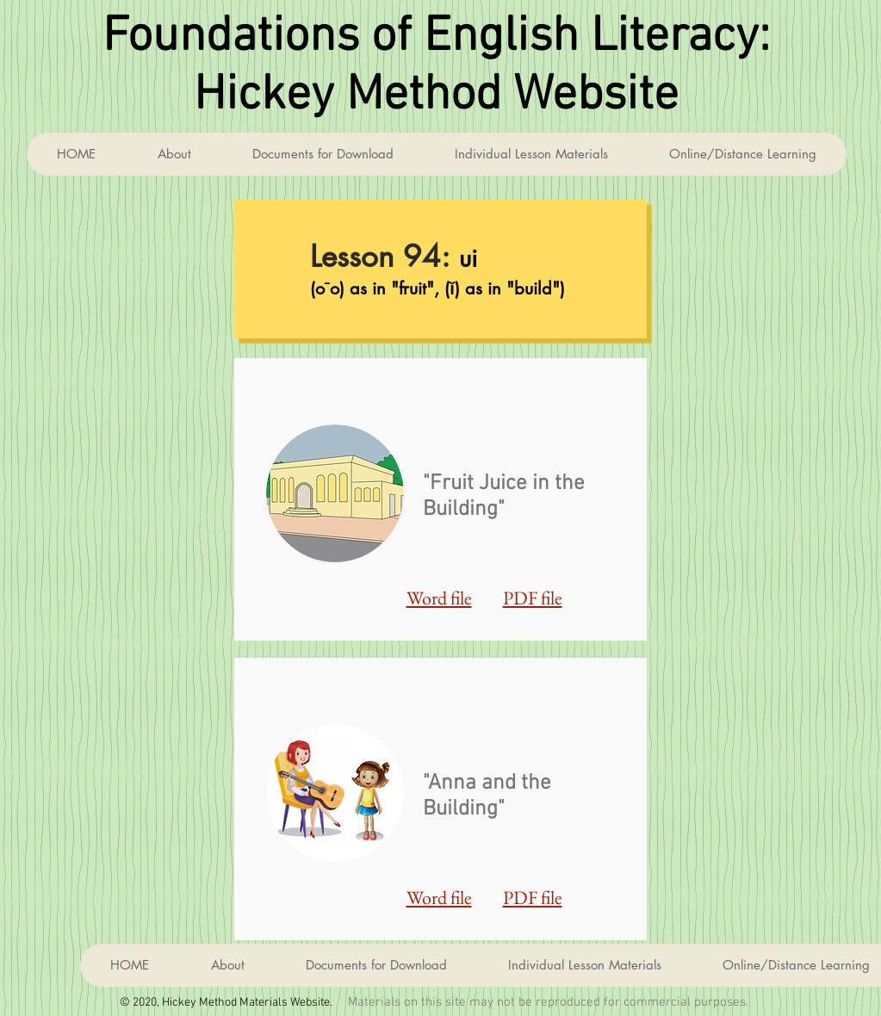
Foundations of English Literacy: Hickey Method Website (436, 67)
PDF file (532, 597)
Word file (439, 597)
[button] (531, 154)
